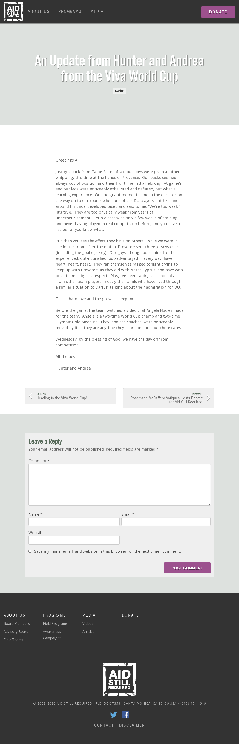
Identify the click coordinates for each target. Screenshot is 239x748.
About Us (39, 11)
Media (97, 11)
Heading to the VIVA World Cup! (74, 396)
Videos (87, 623)
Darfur (119, 91)
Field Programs (55, 623)
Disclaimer (132, 725)
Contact (104, 725)
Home (13, 11)
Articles (88, 631)
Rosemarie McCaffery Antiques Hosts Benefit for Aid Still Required (164, 398)
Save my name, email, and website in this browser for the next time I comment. (107, 551)
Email (128, 514)
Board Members (17, 623)
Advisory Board (16, 631)
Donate (130, 615)
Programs (70, 11)
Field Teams (13, 639)
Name (35, 514)
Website (36, 532)
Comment (39, 460)
